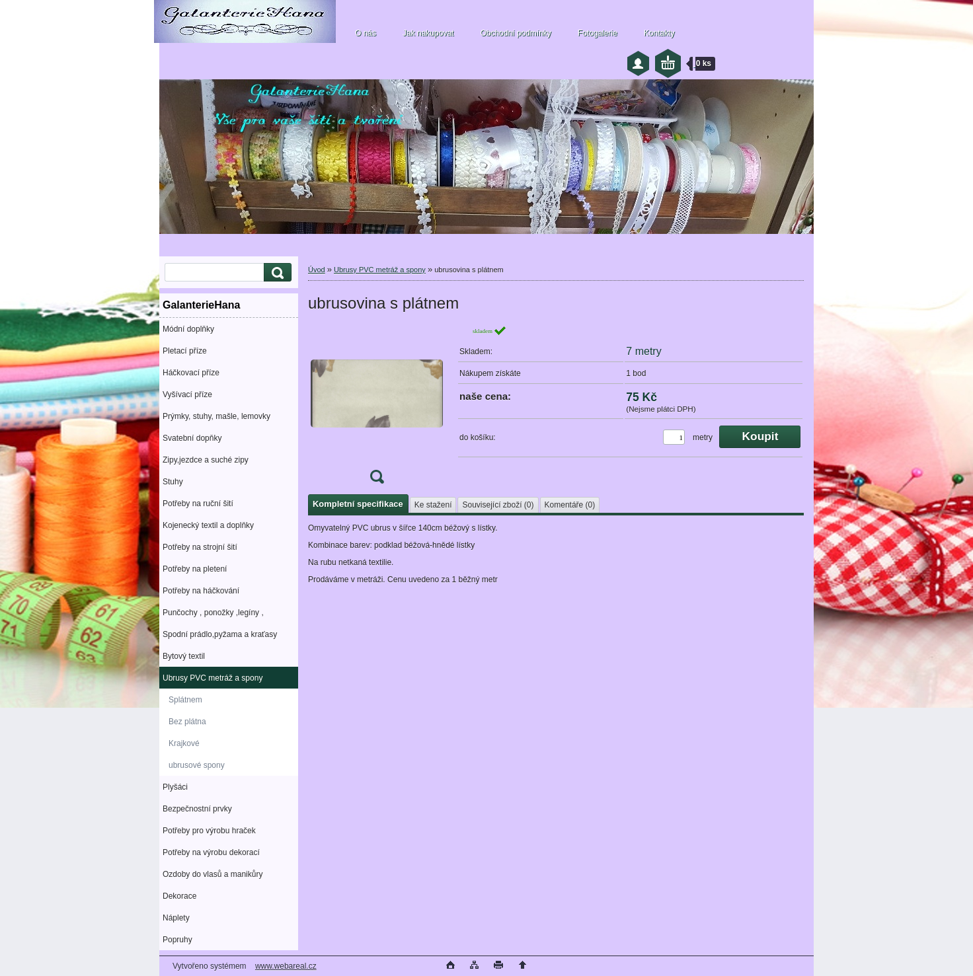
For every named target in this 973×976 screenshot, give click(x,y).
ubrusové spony (197, 765)
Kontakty (659, 33)
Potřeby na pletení (195, 569)
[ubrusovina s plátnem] (377, 408)
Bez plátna (187, 721)
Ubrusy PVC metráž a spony (212, 678)
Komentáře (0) (570, 504)
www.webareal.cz (286, 966)
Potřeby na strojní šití (200, 547)
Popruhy (177, 939)
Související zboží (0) (497, 504)
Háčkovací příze (191, 372)
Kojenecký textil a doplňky (208, 525)
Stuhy (173, 481)
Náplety (176, 917)
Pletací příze (185, 351)
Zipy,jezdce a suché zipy (206, 460)
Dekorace (179, 896)
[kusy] (674, 437)
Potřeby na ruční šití (198, 503)
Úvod (316, 270)
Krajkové (184, 743)
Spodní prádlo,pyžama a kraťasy (220, 634)
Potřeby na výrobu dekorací (211, 852)
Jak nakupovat (428, 33)
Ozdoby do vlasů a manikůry (212, 874)
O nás (365, 33)
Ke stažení (433, 504)
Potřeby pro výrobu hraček (209, 830)
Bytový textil (184, 656)
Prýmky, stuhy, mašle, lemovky (216, 416)
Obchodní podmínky (515, 33)
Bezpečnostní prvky (197, 808)
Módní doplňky (188, 329)
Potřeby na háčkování (201, 590)
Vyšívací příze (187, 394)
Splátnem (185, 699)
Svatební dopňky (192, 438)
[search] (275, 272)
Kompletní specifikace (358, 504)
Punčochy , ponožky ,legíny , (213, 612)
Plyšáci (175, 787)
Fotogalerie (597, 33)
